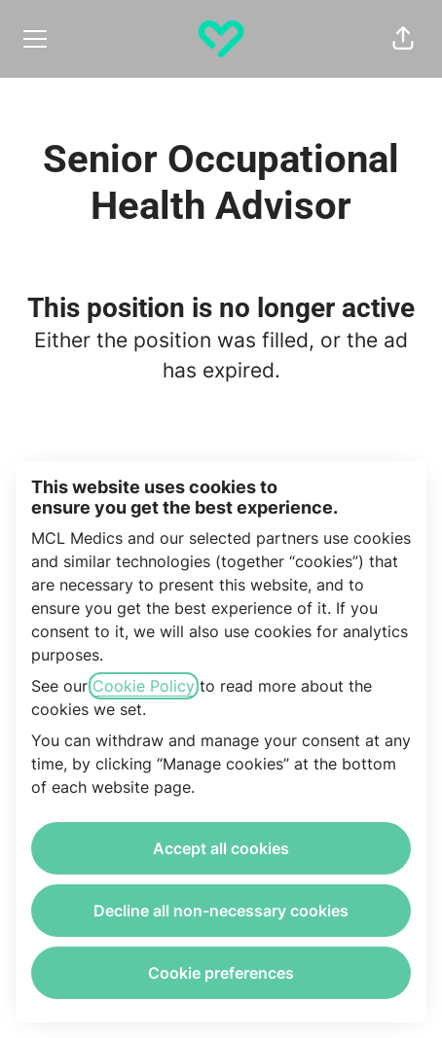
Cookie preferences (221, 973)
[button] (403, 39)
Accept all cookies (221, 848)
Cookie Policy (143, 686)
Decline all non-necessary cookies (221, 910)
